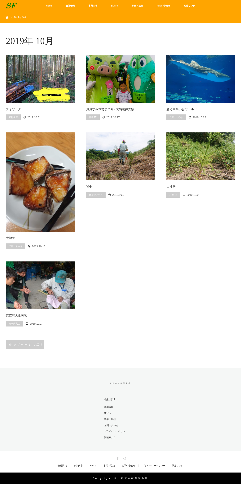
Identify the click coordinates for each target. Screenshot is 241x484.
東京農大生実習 (16, 315)
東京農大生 (14, 323)
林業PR (93, 117)
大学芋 (10, 238)
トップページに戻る (27, 344)
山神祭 (171, 186)
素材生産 (13, 117)
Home (49, 5)
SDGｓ (114, 5)
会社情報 (70, 5)
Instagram (124, 458)
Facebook (117, 458)
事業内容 (93, 5)
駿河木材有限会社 (120, 383)
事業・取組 (137, 5)
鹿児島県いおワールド (181, 109)
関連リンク (189, 5)
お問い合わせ (163, 5)
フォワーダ (13, 109)
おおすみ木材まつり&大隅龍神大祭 (110, 109)
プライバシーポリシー (115, 431)
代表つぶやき (176, 117)
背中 (89, 186)
